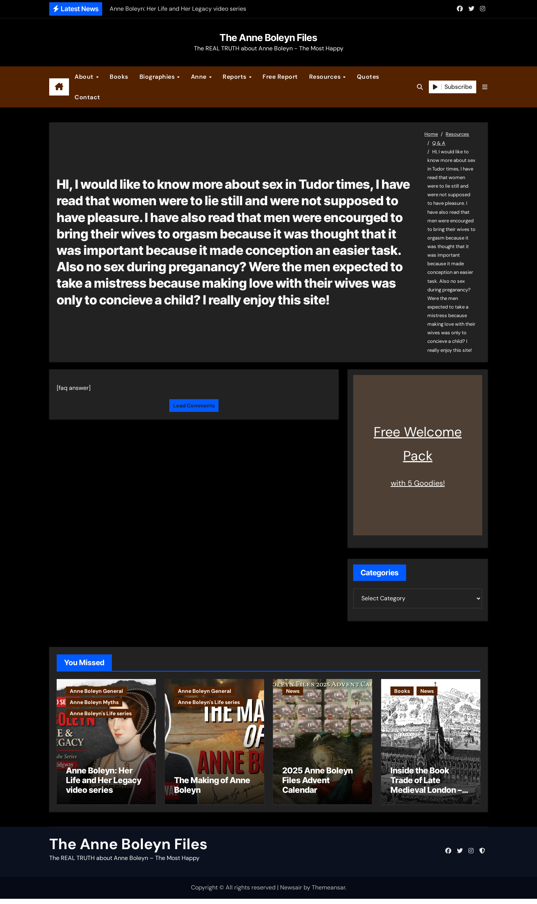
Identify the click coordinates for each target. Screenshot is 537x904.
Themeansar (328, 893)
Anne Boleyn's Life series (101, 713)
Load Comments (194, 405)
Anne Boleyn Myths (94, 702)
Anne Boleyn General (96, 691)
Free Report (280, 77)
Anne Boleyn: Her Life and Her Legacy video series (103, 785)
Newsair (291, 893)
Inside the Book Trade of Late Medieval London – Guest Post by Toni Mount (426, 795)
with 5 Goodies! (418, 483)
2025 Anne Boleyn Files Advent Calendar (317, 785)
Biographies (157, 77)
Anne (199, 77)
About (85, 77)
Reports (235, 77)
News (292, 691)
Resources (325, 77)
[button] (485, 87)
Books (119, 77)
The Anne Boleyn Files (268, 37)
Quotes (368, 77)
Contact (87, 97)
